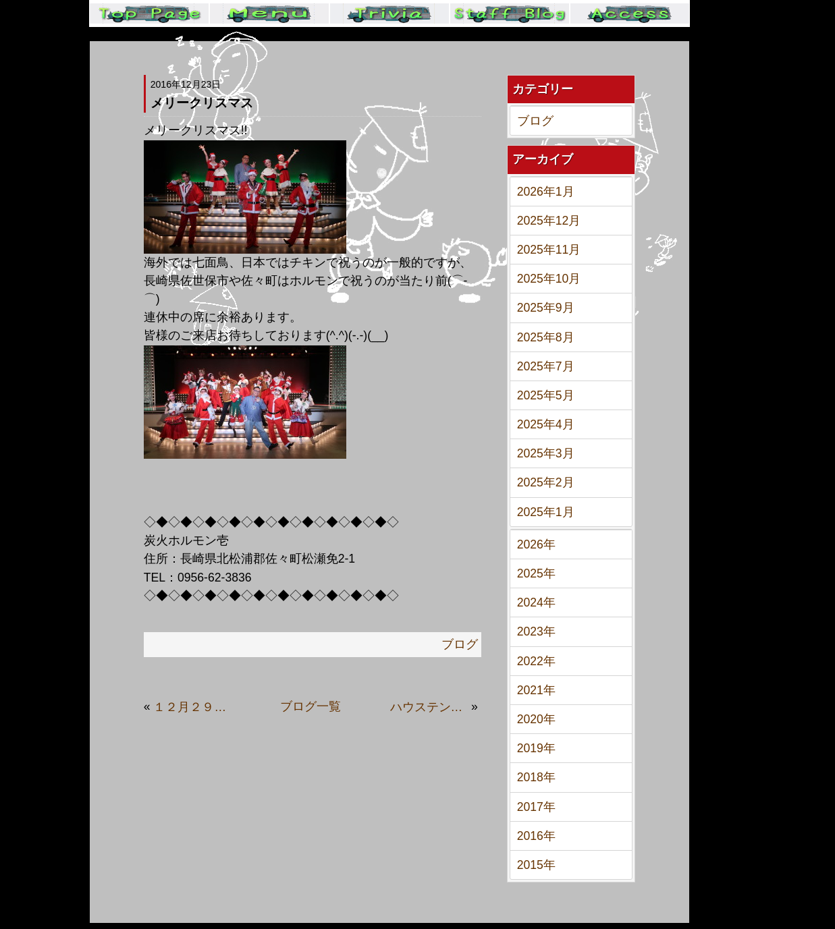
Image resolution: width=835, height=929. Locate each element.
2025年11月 (549, 249)
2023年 (536, 631)
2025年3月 (545, 453)
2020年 (536, 719)
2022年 (536, 661)
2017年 (536, 807)
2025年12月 (549, 220)
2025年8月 (545, 337)
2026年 (536, 544)
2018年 (536, 777)
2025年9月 (545, 307)
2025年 (536, 573)
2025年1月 (545, 512)
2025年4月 (545, 424)
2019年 (536, 748)
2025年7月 (545, 366)
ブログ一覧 (310, 706)
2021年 (536, 690)
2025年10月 (549, 278)
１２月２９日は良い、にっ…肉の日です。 (192, 707)
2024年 (536, 602)
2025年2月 (545, 482)
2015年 (536, 865)
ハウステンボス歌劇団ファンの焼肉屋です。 (429, 707)
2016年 (536, 836)
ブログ (535, 121)
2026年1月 (545, 191)
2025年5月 (545, 395)
